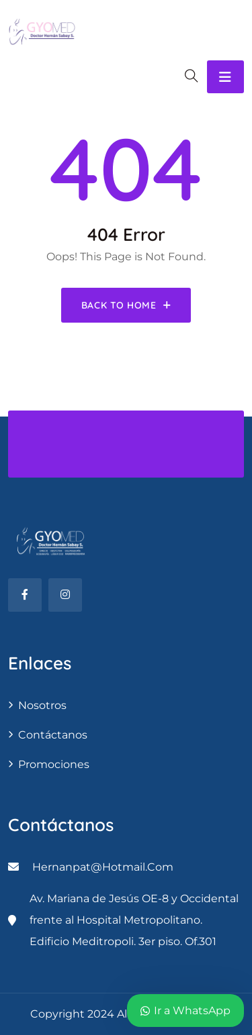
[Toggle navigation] (225, 76)
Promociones (53, 764)
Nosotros (42, 705)
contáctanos (52, 734)
